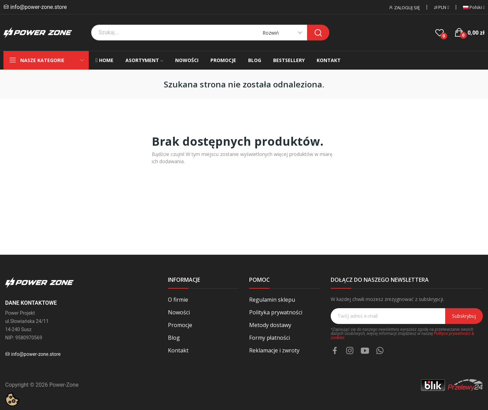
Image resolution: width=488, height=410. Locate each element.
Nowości (179, 312)
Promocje (180, 325)
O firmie (178, 299)
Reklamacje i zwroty (274, 350)
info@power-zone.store (38, 7)
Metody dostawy (270, 325)
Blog (174, 337)
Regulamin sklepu (272, 299)
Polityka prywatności (275, 312)
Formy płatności (269, 337)
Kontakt (178, 350)
